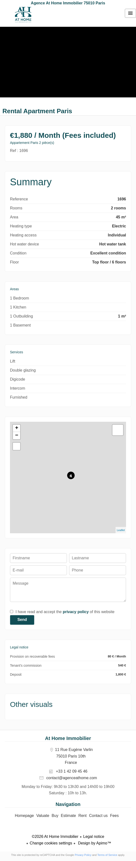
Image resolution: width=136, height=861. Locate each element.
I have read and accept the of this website (65, 612)
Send (22, 620)
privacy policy (76, 612)
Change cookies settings (51, 843)
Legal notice (93, 836)
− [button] (16, 435)
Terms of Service (107, 854)
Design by (94, 843)
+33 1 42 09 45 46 (71, 771)
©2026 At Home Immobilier (55, 836)
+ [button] (16, 428)
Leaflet (121, 530)
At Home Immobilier (68, 738)
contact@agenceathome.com (71, 778)
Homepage (23, 14)
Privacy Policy (83, 854)
